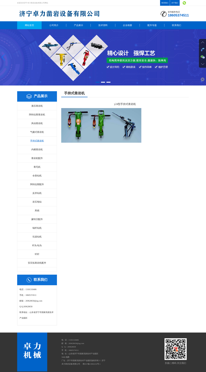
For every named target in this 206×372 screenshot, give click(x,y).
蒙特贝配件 (37, 219)
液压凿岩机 (37, 106)
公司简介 (54, 25)
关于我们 (174, 3)
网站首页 (29, 25)
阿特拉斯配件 (37, 184)
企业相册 (127, 25)
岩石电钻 (37, 202)
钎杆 (37, 254)
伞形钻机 (37, 175)
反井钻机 (37, 193)
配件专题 (152, 25)
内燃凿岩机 (37, 149)
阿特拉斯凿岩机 (37, 114)
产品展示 (78, 25)
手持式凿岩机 (37, 141)
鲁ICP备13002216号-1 (91, 364)
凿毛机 (37, 167)
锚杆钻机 (37, 228)
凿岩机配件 (37, 158)
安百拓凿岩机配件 (37, 263)
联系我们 (165, 3)
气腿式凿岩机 (37, 132)
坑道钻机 (37, 236)
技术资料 (103, 25)
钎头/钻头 (37, 245)
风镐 (37, 210)
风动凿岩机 (37, 123)
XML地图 (65, 357)
